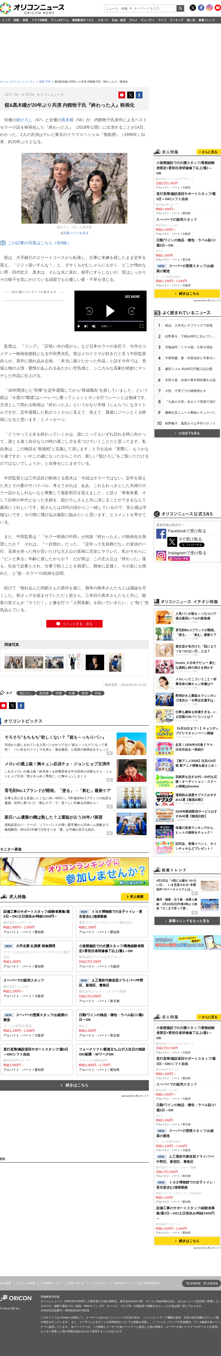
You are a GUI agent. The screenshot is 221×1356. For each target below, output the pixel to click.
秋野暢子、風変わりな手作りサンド (190, 423)
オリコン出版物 (25, 1283)
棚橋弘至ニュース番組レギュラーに (190, 412)
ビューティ (147, 20)
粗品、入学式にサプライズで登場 (188, 325)
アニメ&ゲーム (60, 20)
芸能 (16, 20)
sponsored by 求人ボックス (135, 1096)
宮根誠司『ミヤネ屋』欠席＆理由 (188, 347)
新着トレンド (207, 20)
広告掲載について (51, 1283)
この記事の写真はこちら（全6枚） (35, 243)
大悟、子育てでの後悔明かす (185, 391)
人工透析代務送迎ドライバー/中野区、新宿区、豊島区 (185, 1159)
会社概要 (5, 1283)
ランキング (176, 20)
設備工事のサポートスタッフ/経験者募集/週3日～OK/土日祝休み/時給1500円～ (185, 1213)
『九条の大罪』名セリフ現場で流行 (190, 401)
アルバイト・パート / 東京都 (112, 990)
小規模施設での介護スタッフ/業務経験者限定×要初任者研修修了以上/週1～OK (185, 168)
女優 (72, 693)
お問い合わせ (76, 1283)
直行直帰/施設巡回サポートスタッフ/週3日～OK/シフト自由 (186, 196)
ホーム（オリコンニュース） (17, 81)
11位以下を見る (187, 433)
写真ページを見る (76, 233)
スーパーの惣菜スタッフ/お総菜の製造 (185, 268)
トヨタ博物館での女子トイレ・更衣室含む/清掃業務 (186, 1184)
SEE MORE (132, 297)
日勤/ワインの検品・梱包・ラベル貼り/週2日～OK (186, 242)
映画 (85, 693)
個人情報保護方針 (149, 1283)
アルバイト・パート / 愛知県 (36, 921)
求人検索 (136, 896)
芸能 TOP (45, 81)
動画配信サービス (83, 20)
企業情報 (212, 1283)
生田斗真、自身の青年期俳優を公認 (190, 380)
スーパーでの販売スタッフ (176, 219)
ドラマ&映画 (39, 20)
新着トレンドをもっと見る (187, 921)
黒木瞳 (67, 120)
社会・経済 (119, 20)
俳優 (58, 693)
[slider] (110, 321)
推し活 (191, 20)
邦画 (98, 693)
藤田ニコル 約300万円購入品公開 (188, 369)
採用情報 (195, 1283)
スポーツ (103, 20)
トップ (6, 20)
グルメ (133, 20)
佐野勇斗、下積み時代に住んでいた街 (192, 336)
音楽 (25, 20)
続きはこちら (77, 1085)
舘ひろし (24, 120)
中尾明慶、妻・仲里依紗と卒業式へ (190, 358)
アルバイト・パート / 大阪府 (112, 956)
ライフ (162, 20)
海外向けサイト (123, 1283)
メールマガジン (99, 1283)
